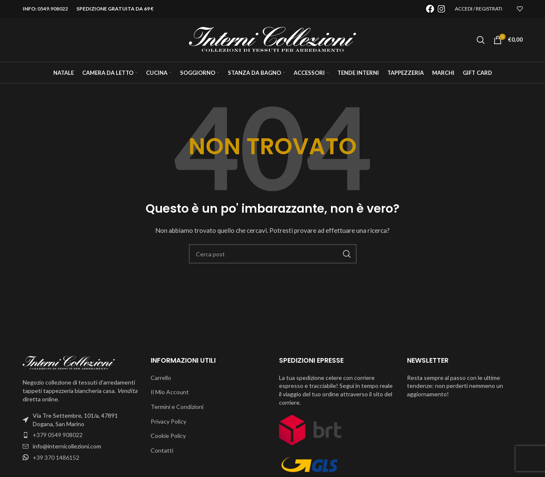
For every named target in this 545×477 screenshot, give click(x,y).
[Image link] (69, 362)
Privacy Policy (168, 421)
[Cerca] (480, 40)
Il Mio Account (170, 391)
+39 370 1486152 (56, 457)
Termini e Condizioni (177, 406)
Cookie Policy (168, 435)
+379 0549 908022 (58, 434)
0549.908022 (52, 8)
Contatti (162, 450)
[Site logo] (273, 38)
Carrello (161, 377)
